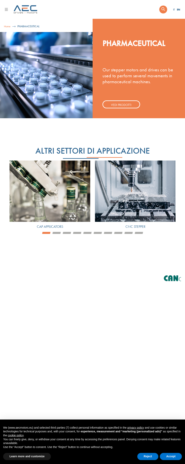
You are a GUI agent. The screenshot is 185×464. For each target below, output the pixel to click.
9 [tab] (128, 233)
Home (7, 26)
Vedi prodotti (121, 105)
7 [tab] (108, 233)
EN (178, 9)
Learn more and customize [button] (27, 456)
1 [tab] (46, 233)
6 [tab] (98, 233)
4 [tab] (77, 233)
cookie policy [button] (15, 435)
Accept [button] (171, 456)
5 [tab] (87, 233)
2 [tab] (56, 233)
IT (174, 9)
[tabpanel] (49, 195)
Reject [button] (148, 456)
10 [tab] (139, 233)
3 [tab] (67, 233)
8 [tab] (118, 233)
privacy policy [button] (135, 427)
